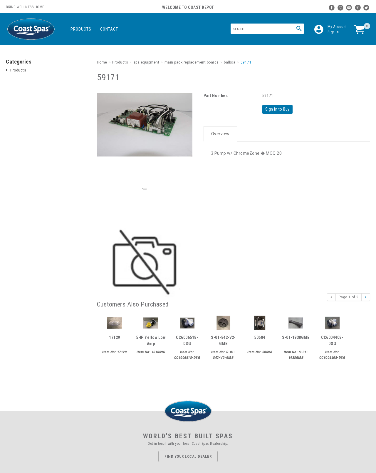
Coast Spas (31, 29)
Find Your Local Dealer (188, 456)
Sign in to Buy (278, 109)
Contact (109, 29)
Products (80, 29)
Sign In (333, 32)
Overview (220, 133)
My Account (337, 26)
